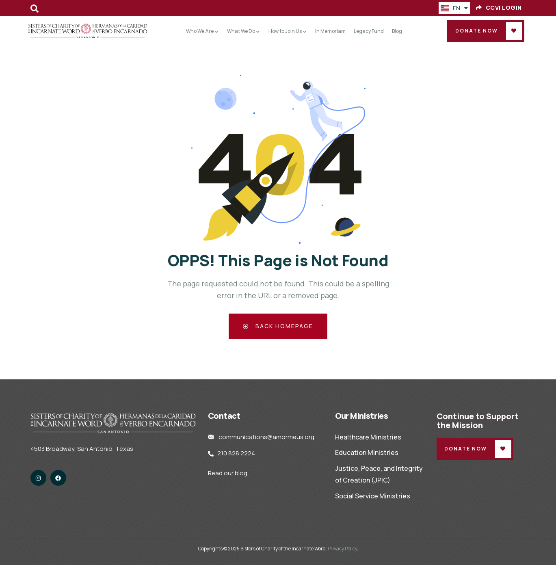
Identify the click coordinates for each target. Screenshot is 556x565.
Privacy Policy (342, 548)
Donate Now (476, 30)
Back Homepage (278, 326)
